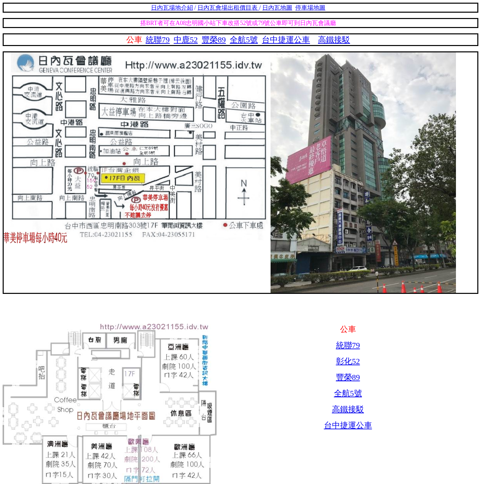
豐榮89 (214, 39)
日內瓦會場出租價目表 (228, 7)
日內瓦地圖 (277, 7)
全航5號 (244, 39)
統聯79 (158, 39)
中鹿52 (186, 39)
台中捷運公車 (286, 39)
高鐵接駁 (334, 39)
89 (356, 377)
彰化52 (348, 361)
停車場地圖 (310, 7)
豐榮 (344, 377)
